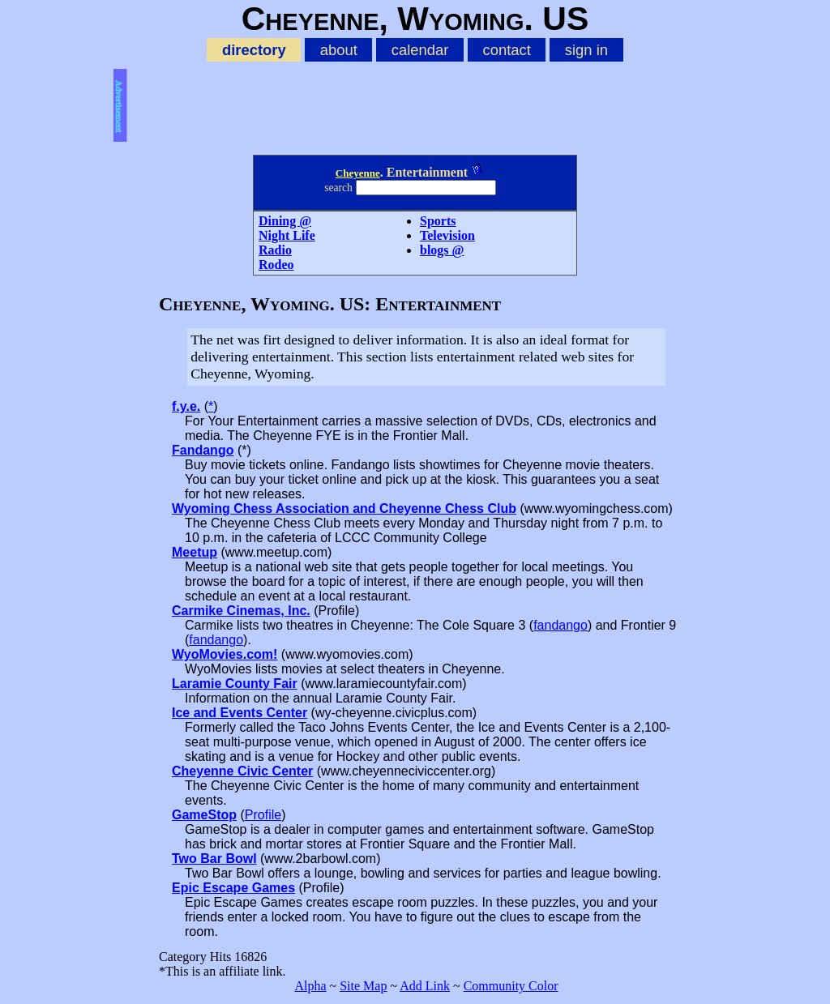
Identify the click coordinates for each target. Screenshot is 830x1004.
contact (506, 49)
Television (447, 235)
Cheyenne (358, 173)
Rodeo (276, 264)
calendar (420, 49)
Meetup (194, 552)
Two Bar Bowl (214, 858)
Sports (438, 221)
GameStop (204, 815)
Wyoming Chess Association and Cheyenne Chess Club (344, 508)
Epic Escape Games (233, 888)
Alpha (310, 986)
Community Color (511, 986)
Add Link (425, 986)
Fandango (202, 450)
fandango (560, 625)
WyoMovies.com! (224, 654)
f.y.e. (186, 406)
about (338, 49)
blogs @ (442, 250)
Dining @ (285, 221)
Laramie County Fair (234, 683)
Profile (263, 815)
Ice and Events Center (239, 713)
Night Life (287, 235)
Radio (275, 250)
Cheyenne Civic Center (242, 771)
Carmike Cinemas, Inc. (241, 610)
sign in (586, 49)
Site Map (363, 986)
